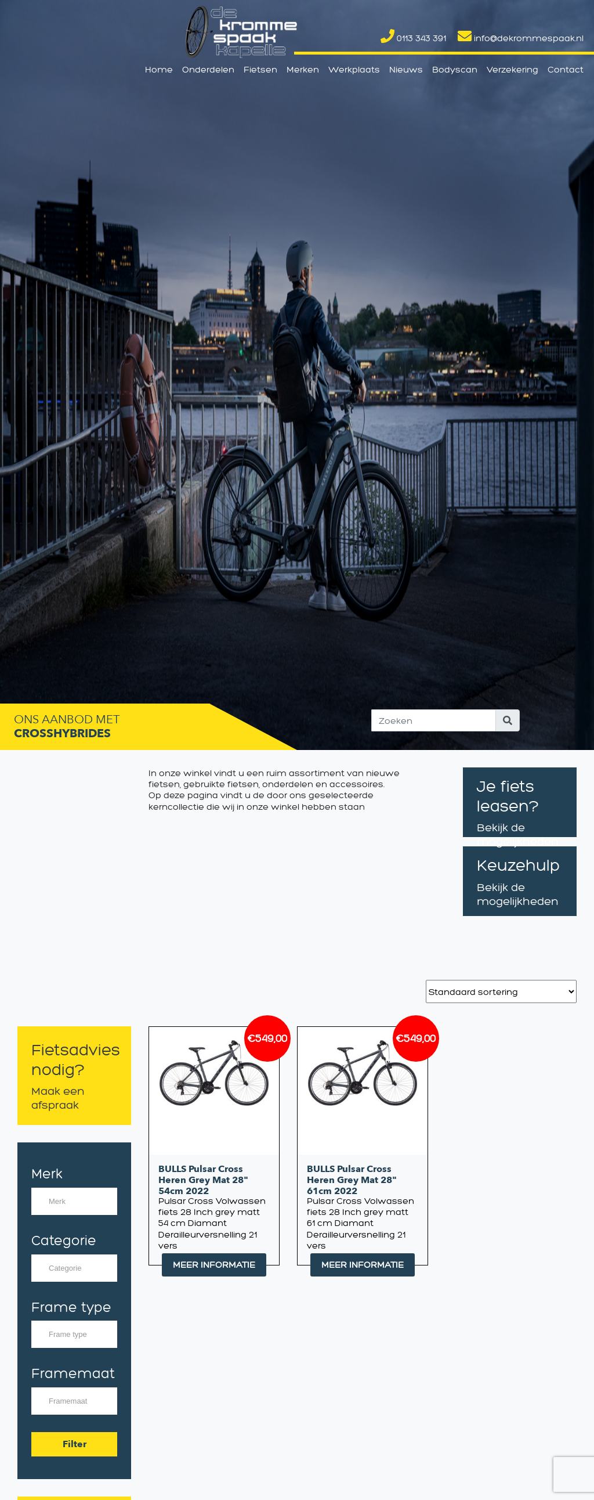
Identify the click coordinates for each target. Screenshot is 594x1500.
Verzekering (512, 69)
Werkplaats (354, 69)
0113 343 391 (413, 38)
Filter (74, 1444)
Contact (566, 69)
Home (159, 69)
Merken (303, 69)
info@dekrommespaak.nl (521, 38)
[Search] (433, 720)
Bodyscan (454, 69)
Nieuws (406, 69)
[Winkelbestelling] (501, 991)
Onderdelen (208, 69)
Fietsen (260, 69)
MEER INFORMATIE (214, 1264)
